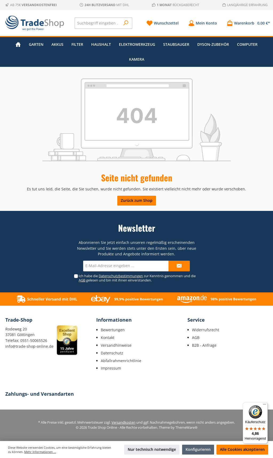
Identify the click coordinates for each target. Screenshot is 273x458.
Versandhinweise (116, 345)
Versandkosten (123, 422)
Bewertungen (113, 329)
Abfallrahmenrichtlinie (121, 360)
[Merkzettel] (162, 23)
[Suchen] (126, 23)
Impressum (111, 368)
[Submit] (179, 266)
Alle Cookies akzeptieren (242, 449)
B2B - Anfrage (204, 345)
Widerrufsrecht (205, 329)
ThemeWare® (186, 427)
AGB (82, 280)
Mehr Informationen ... (40, 452)
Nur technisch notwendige (152, 449)
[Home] (18, 44)
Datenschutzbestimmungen (121, 276)
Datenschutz (112, 352)
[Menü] (264, 405)
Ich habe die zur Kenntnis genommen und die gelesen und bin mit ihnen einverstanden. (137, 278)
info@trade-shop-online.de (29, 346)
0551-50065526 (33, 340)
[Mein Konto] (202, 23)
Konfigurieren (198, 449)
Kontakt (107, 337)
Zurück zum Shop (136, 200)
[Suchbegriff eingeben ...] (97, 23)
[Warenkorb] (246, 23)
